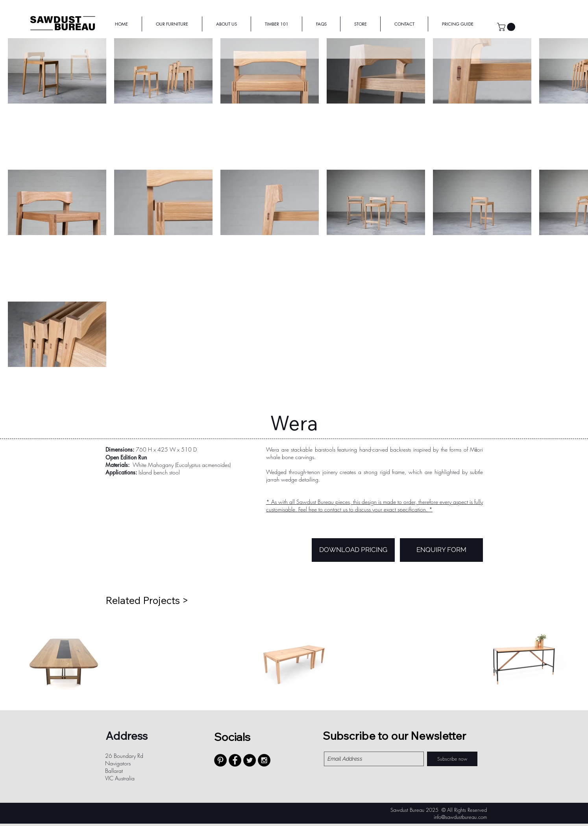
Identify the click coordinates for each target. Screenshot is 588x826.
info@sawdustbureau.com (460, 816)
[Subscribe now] (452, 759)
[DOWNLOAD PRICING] (353, 550)
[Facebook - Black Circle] (235, 760)
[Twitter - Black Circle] (249, 760)
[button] (507, 27)
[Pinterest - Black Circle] (220, 760)
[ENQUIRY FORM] (441, 550)
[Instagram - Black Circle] (264, 760)
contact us (336, 509)
